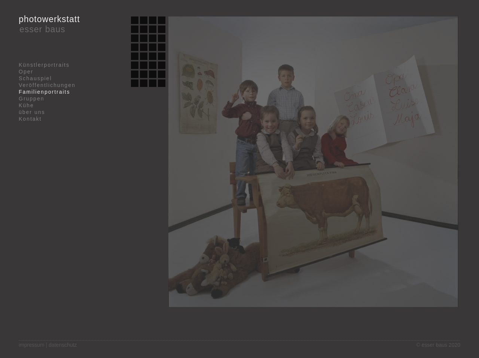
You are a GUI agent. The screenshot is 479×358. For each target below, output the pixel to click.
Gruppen (31, 99)
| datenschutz (61, 345)
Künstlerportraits (44, 65)
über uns (32, 112)
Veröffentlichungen (47, 85)
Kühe (26, 105)
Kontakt (30, 119)
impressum (31, 345)
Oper (26, 72)
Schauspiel (35, 78)
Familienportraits (44, 92)
